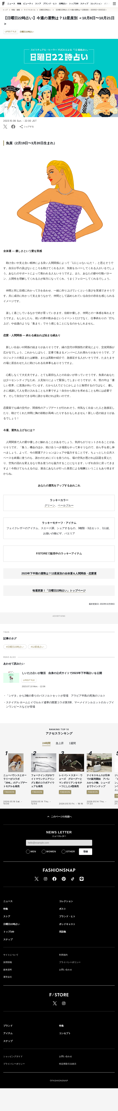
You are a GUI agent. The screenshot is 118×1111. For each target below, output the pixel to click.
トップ (5, 10)
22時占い (63, 4)
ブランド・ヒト (50, 4)
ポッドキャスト (67, 950)
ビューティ (28, 4)
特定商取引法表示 (67, 1090)
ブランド (8, 1052)
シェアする (26, 127)
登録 (85, 878)
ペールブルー (66, 531)
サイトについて (10, 981)
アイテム (8, 1059)
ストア (38, 4)
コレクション (96, 4)
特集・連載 (16, 10)
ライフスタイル (29, 10)
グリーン (50, 531)
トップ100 (73, 4)
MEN (33, 878)
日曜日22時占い (45, 10)
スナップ (84, 4)
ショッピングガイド (13, 1083)
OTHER (70, 878)
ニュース (11, 4)
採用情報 (7, 988)
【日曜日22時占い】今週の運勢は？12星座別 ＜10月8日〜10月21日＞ (81, 10)
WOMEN (51, 878)
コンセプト (65, 1059)
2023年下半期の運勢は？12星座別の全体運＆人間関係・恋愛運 (59, 599)
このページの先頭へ (59, 843)
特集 (19, 4)
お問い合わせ (65, 996)
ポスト (107, 4)
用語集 (62, 958)
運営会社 (7, 1003)
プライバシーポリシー (70, 988)
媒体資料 (7, 996)
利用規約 (63, 981)
